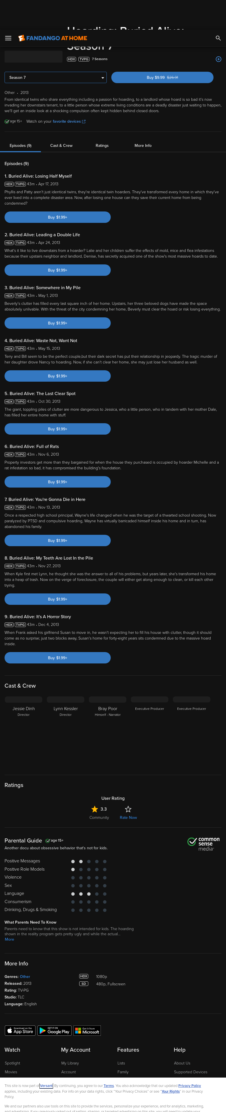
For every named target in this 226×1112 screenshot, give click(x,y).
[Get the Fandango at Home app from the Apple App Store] (20, 992)
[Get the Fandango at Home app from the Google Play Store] (54, 992)
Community (99, 779)
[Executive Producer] (150, 693)
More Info (143, 107)
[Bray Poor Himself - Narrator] (108, 693)
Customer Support (189, 1042)
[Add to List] (218, 21)
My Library (70, 1024)
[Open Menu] (8, 8)
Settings (68, 1042)
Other (25, 938)
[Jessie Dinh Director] (24, 693)
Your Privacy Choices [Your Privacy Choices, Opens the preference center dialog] (57, 1103)
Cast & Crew (61, 107)
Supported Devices (190, 1033)
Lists (121, 1024)
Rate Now (128, 779)
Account (68, 1033)
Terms (109, 1056)
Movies (11, 1033)
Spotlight (12, 1024)
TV (7, 1042)
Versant (46, 1056)
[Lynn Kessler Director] (66, 693)
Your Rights (171, 1062)
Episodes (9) (21, 107)
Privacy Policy (189, 1056)
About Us (182, 1024)
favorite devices (69, 83)
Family (123, 1033)
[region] (113, 1080)
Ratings (102, 107)
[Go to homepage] (52, 8)
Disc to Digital (129, 1042)
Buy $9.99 (172, 39)
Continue (99, 1103)
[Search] (218, 8)
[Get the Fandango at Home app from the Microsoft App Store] (87, 992)
